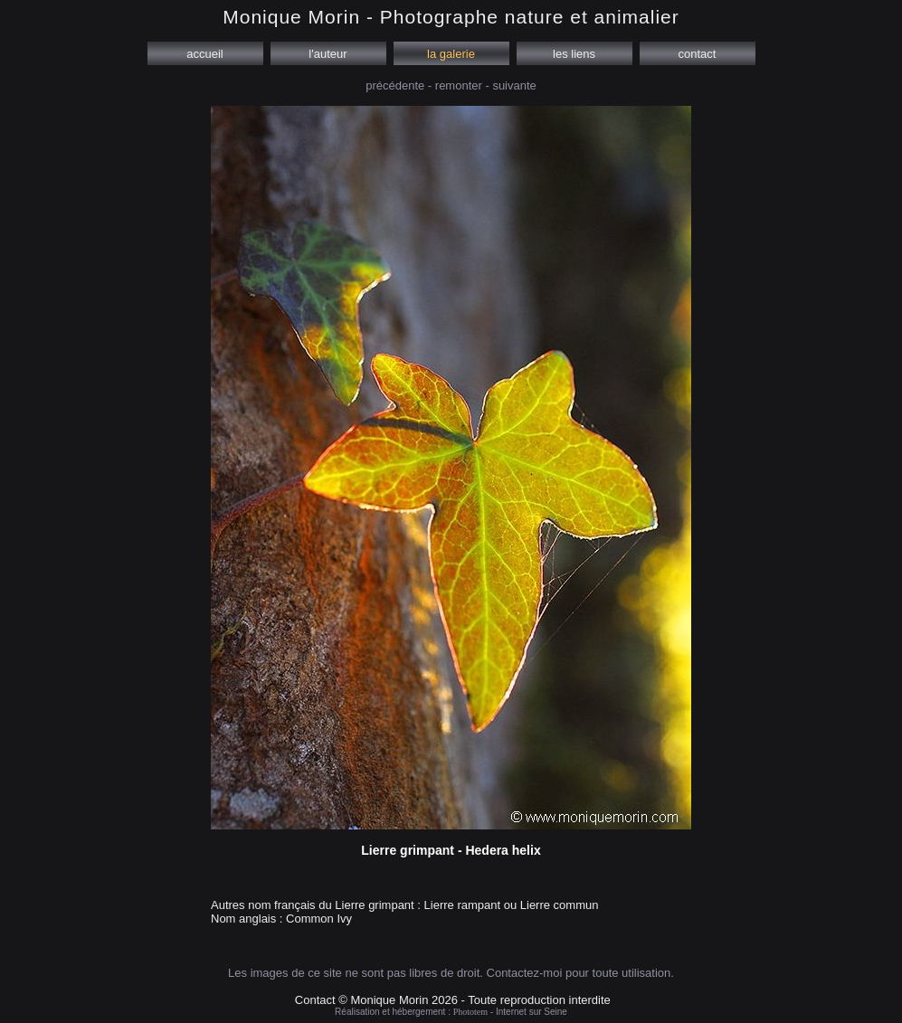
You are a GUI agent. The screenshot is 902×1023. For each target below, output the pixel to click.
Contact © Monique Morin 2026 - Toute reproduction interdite (453, 1000)
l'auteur (328, 54)
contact (697, 54)
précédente (395, 85)
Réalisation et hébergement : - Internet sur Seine (451, 1012)
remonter (458, 85)
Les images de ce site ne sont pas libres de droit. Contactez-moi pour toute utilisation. (451, 973)
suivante (514, 85)
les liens (573, 54)
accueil (205, 54)
